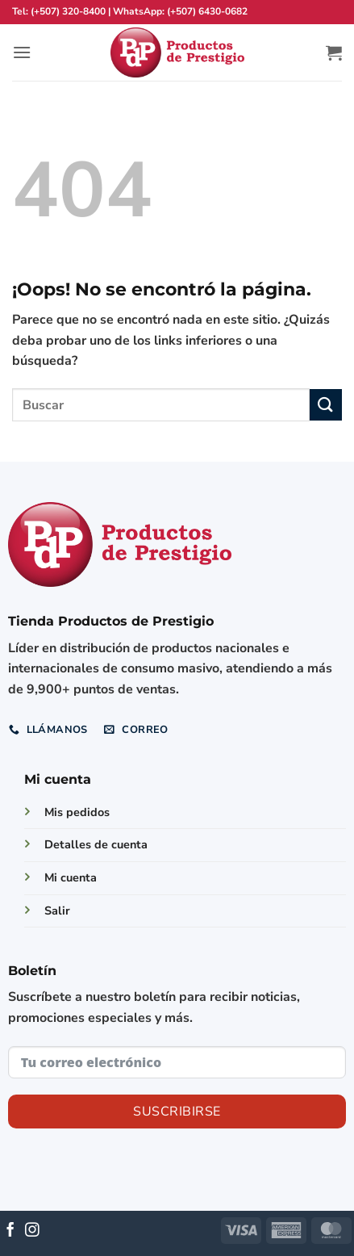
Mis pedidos (77, 812)
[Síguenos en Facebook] (10, 1231)
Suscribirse (176, 1111)
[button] (21, 52)
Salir (57, 910)
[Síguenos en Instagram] (32, 1231)
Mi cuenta (70, 877)
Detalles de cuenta (96, 844)
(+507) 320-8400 (68, 11)
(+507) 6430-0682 (207, 11)
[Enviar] (326, 405)
